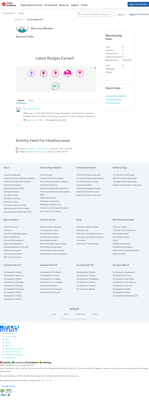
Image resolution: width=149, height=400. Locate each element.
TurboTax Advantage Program (88, 198)
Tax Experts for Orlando (86, 285)
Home (54, 324)
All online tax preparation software (54, 191)
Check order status (83, 194)
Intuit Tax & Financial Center (87, 253)
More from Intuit (119, 263)
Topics (21, 13)
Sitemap (3, 333)
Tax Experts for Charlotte (14, 292)
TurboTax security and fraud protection (19, 188)
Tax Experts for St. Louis (122, 285)
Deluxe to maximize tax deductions (54, 198)
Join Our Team (11, 346)
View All (56, 77)
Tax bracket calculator (48, 250)
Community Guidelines (116, 105)
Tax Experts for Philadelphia (87, 288)
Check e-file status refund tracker (53, 253)
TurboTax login (46, 184)
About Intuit (10, 343)
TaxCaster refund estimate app (125, 191)
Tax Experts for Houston (49, 285)
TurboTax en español (12, 194)
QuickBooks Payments (121, 253)
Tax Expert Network (11, 201)
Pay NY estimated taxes (13, 253)
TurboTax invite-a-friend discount (89, 243)
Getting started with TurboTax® (16, 256)
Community (19, 20)
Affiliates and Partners (13, 364)
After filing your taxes (12, 266)
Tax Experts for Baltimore (14, 285)
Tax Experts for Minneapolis (51, 298)
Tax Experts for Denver (13, 305)
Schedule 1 (29, 161)
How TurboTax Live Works (50, 221)
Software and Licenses (14, 358)
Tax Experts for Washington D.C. (126, 305)
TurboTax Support (11, 236)
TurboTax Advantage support (15, 243)
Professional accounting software (126, 260)
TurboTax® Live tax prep (49, 211)
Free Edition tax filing (48, 194)
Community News (114, 109)
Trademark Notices (12, 361)
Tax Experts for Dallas (12, 302)
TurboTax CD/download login (88, 184)
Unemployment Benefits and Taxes (18, 221)
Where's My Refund (12, 246)
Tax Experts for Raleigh (85, 298)
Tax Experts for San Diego (123, 288)
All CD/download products (87, 191)
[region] (74, 395)
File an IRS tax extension (13, 250)
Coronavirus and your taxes (15, 214)
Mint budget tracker (121, 243)
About (66, 324)
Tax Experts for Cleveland (14, 298)
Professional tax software (122, 256)
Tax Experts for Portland (85, 295)
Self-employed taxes (48, 207)
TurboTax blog (82, 240)
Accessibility (10, 367)
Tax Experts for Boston (13, 288)
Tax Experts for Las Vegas (50, 288)
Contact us (8, 240)
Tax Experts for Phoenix (85, 292)
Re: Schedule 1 (31, 118)
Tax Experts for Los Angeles (51, 292)
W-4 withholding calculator (51, 256)
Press (7, 349)
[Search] (95, 14)
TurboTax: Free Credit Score (124, 240)
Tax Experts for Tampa (121, 302)
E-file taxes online (11, 211)
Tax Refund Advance (12, 208)
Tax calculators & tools (49, 243)
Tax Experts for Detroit (13, 308)
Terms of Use (80, 324)
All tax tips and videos (49, 240)
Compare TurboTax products (51, 188)
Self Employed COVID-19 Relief (16, 218)
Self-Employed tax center (14, 198)
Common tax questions (13, 263)
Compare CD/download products (90, 188)
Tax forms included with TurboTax (17, 191)
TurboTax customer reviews (87, 236)
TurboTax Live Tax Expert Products (54, 217)
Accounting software (121, 246)
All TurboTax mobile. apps (123, 184)
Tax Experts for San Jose (122, 295)
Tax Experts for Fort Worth (50, 282)
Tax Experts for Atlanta (13, 282)
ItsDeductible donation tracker (52, 260)
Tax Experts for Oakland (86, 282)
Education (45, 158)
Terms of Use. (46, 390)
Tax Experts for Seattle (121, 298)
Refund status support (12, 260)
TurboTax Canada (120, 236)
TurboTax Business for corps (87, 201)
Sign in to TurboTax (138, 4)
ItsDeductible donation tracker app (127, 194)
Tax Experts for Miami (48, 295)
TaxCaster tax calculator (49, 246)
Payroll (115, 250)
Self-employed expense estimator (53, 263)
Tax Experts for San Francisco (124, 292)
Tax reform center (11, 204)
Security (8, 355)
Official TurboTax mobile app (124, 188)
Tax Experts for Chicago (13, 295)
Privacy (95, 324)
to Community (139, 14)
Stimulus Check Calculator (50, 236)
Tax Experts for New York (50, 302)
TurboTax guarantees (12, 184)
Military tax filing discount (50, 214)
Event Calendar (113, 112)
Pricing (84, 5)
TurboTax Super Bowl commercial (90, 246)
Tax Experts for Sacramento (124, 282)
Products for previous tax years (88, 204)
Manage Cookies (8, 396)
